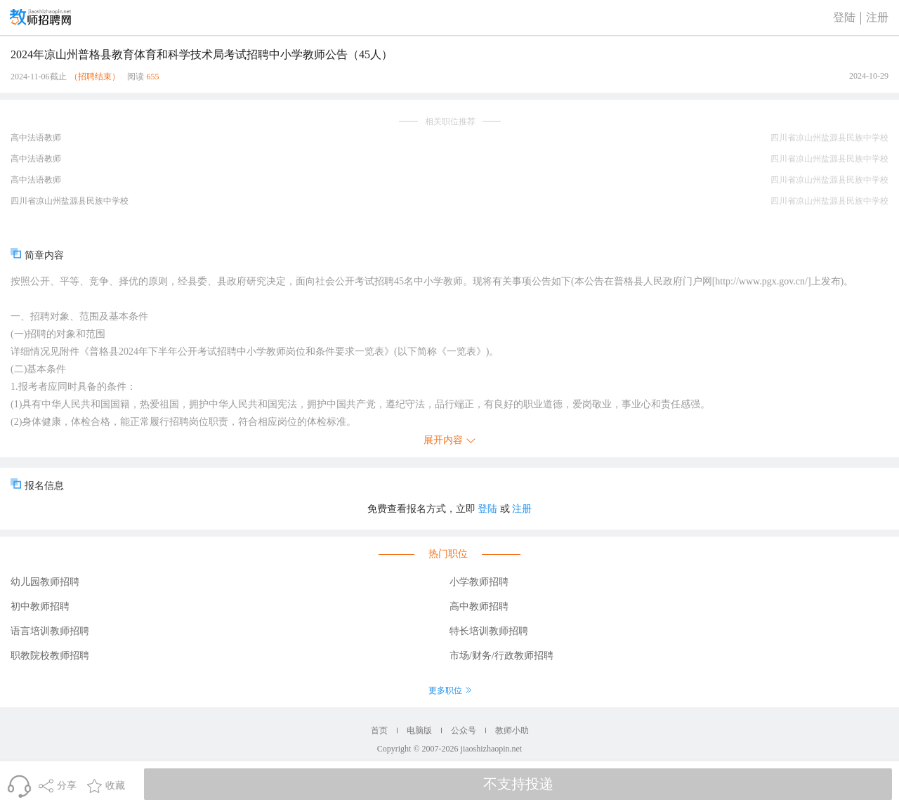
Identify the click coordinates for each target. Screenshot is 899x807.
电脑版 (419, 730)
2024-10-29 (868, 76)
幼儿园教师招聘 (45, 582)
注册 (877, 17)
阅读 (135, 76)
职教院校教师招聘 (50, 655)
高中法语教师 (36, 138)
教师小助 (512, 730)
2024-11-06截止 (39, 76)
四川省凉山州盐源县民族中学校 (70, 201)
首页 (379, 730)
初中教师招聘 (40, 606)
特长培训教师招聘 (489, 631)
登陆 (844, 17)
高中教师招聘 (479, 606)
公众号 (463, 730)
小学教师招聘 (479, 582)
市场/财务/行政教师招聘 (501, 655)
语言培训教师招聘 (50, 631)
